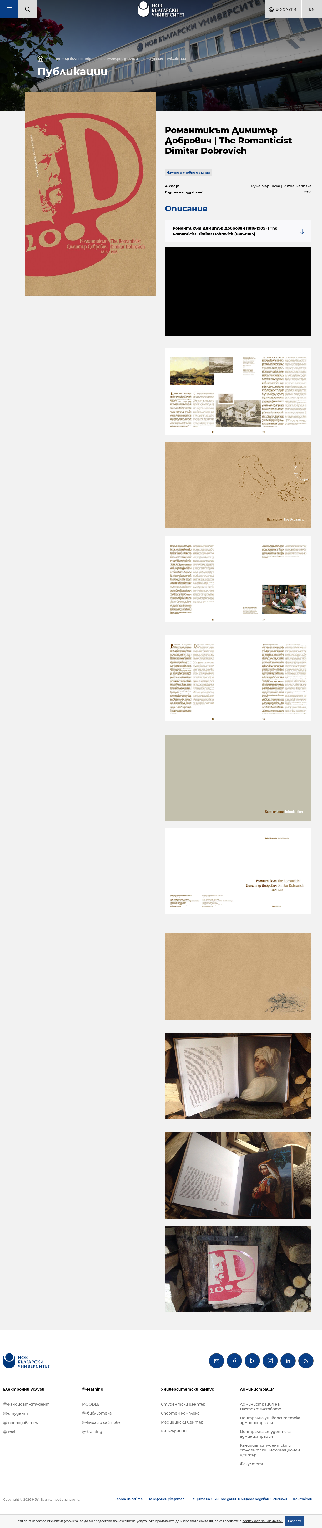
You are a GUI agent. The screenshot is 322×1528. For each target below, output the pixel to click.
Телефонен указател (166, 1499)
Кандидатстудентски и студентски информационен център (270, 1450)
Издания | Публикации (167, 59)
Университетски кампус (187, 1389)
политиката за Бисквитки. (263, 1521)
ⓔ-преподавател (20, 1422)
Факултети (252, 1463)
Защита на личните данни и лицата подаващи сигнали (238, 1499)
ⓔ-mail (9, 1432)
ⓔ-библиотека (97, 1413)
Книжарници (174, 1431)
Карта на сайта (128, 1499)
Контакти (302, 1499)
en (312, 9)
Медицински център (182, 1422)
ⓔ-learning (92, 1389)
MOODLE (90, 1404)
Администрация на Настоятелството (260, 1406)
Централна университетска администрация (270, 1420)
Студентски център (183, 1404)
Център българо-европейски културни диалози (96, 59)
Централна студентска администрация (265, 1434)
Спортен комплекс (180, 1413)
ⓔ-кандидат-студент (26, 1404)
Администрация (257, 1389)
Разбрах (294, 1521)
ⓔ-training (92, 1431)
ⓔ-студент (15, 1413)
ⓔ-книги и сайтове (101, 1422)
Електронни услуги (23, 1389)
